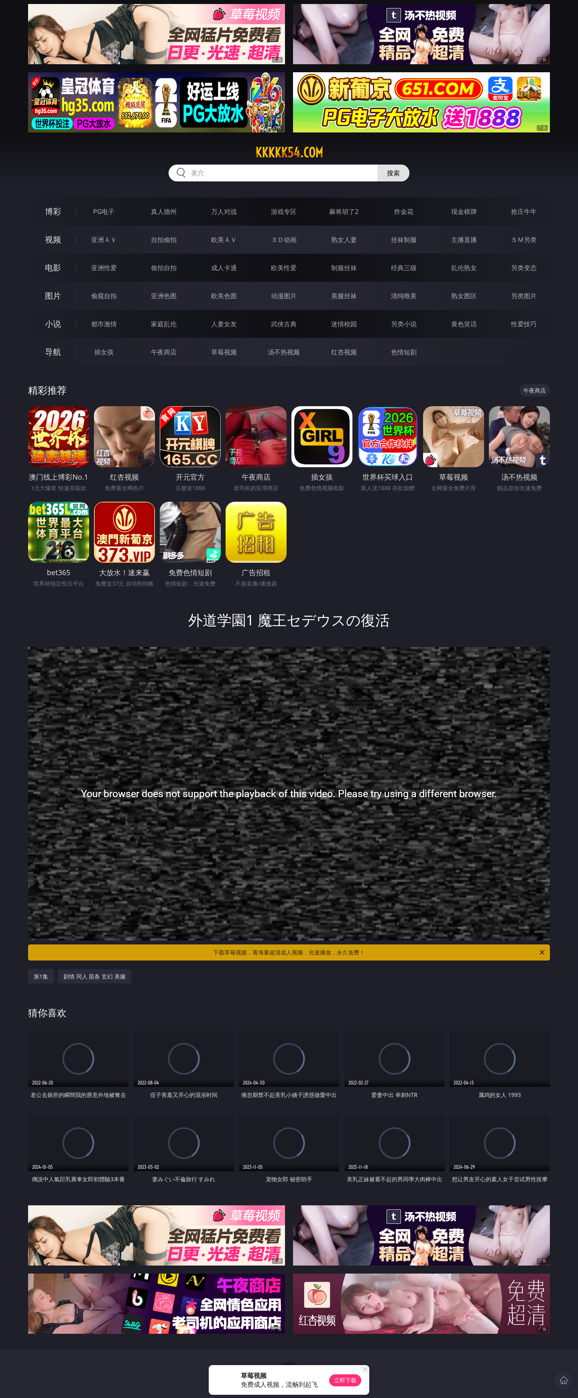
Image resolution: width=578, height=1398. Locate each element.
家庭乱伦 (164, 323)
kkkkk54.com (289, 152)
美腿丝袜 (344, 295)
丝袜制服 (404, 239)
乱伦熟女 (464, 267)
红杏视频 (344, 352)
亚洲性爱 (104, 267)
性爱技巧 (524, 323)
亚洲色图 (164, 295)
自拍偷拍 (164, 239)
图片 (53, 295)
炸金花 (403, 211)
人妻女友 (224, 323)
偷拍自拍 (164, 267)
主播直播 (464, 239)
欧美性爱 (284, 267)
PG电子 (103, 211)
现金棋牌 (464, 211)
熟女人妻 (344, 239)
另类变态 (524, 267)
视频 (53, 239)
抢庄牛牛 (524, 211)
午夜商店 (164, 352)
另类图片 (524, 295)
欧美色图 (224, 295)
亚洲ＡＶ (104, 239)
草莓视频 (224, 352)
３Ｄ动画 (284, 239)
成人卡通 (224, 267)
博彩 (53, 211)
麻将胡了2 (343, 211)
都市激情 (104, 323)
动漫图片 (284, 295)
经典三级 (404, 267)
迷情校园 (344, 323)
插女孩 (104, 352)
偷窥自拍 (104, 295)
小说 (53, 323)
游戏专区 (284, 211)
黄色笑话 (464, 323)
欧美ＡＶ (224, 239)
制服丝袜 (344, 267)
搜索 (393, 173)
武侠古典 (284, 323)
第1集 (41, 976)
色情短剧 (404, 352)
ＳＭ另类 (524, 239)
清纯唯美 (404, 295)
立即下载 (345, 1380)
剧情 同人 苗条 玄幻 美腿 (94, 976)
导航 (53, 351)
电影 (53, 267)
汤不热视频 (284, 352)
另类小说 (404, 323)
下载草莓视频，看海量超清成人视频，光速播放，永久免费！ (379, 952)
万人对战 (224, 211)
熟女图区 (464, 295)
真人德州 (164, 211)
